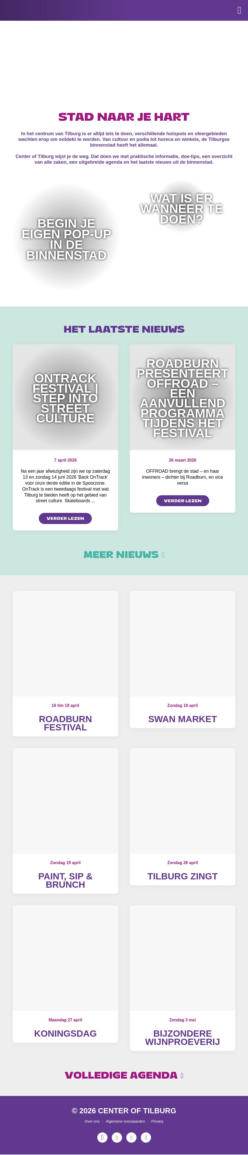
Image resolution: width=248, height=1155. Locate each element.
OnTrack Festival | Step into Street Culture (65, 398)
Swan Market (182, 719)
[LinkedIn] (146, 1138)
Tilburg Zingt (182, 876)
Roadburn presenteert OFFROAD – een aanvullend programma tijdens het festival (183, 398)
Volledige (124, 1076)
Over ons (92, 1122)
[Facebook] (117, 1138)
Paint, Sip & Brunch (65, 880)
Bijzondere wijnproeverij (182, 1038)
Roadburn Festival (65, 723)
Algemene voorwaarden (125, 1122)
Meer (124, 555)
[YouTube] (131, 1138)
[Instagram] (102, 1138)
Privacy (157, 1122)
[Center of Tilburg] (30, 26)
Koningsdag (65, 1034)
